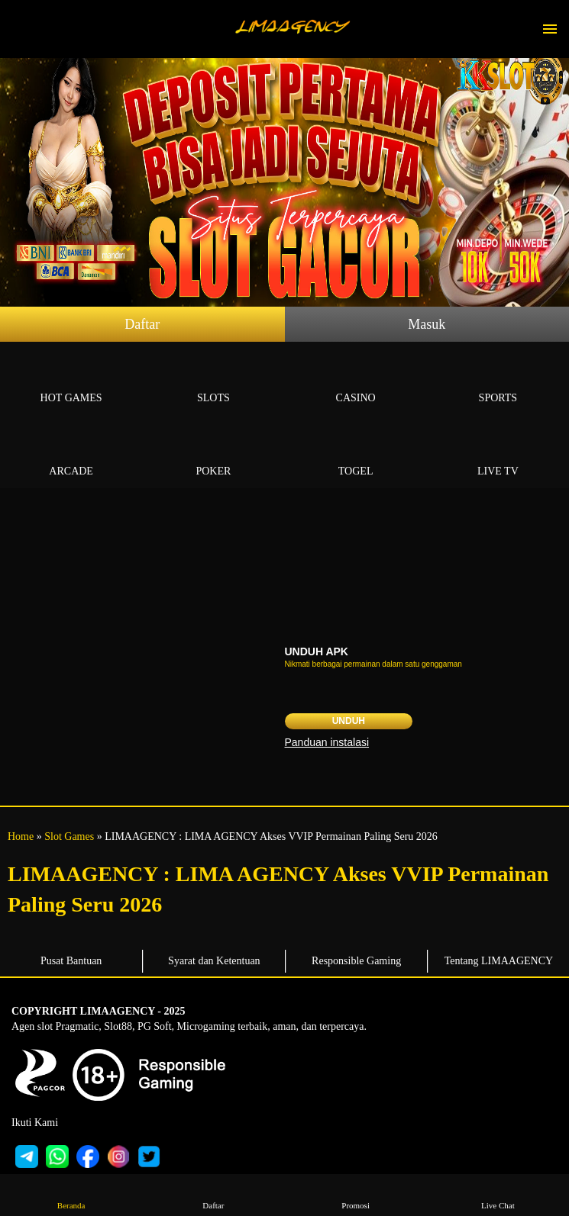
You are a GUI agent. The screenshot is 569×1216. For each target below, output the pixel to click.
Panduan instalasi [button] (327, 742)
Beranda (71, 1194)
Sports (498, 380)
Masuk (426, 324)
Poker (213, 453)
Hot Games (71, 380)
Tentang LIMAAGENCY (499, 961)
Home (21, 836)
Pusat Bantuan (71, 961)
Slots (213, 380)
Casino (356, 380)
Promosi (356, 1194)
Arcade (71, 453)
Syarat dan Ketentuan (214, 961)
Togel (356, 453)
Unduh (348, 721)
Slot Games (69, 836)
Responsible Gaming (356, 961)
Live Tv (498, 453)
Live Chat (498, 1194)
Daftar (142, 324)
